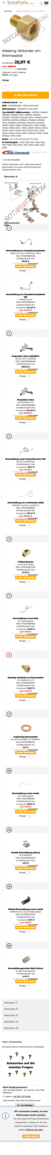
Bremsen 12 (11, 1015)
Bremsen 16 (11, 1028)
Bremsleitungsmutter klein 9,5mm (25, 968)
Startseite (8, 11)
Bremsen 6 (10, 176)
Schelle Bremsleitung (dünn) (25, 853)
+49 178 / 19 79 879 (22, 1096)
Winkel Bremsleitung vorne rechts (25, 909)
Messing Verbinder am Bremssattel (25, 678)
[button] (43, 28)
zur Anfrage (27, 1105)
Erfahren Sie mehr (34, 1130)
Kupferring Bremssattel (25, 737)
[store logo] (19, 3)
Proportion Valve (25, 400)
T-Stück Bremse (25, 562)
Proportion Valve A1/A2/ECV (25, 356)
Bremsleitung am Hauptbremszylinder (25, 251)
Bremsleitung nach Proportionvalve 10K (25, 459)
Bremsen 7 (10, 1002)
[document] (31, 1124)
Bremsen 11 (11, 1009)
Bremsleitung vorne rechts (25, 793)
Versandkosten (22, 69)
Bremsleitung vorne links (25, 618)
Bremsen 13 (11, 1021)
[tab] (25, 177)
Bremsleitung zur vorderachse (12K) (25, 503)
